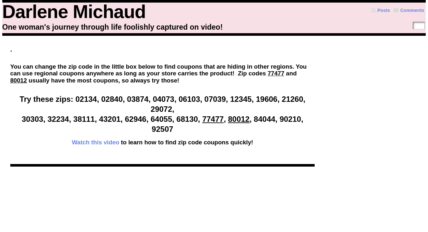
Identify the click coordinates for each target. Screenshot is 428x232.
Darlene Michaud (74, 11)
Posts (383, 10)
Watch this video (95, 142)
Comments (412, 10)
